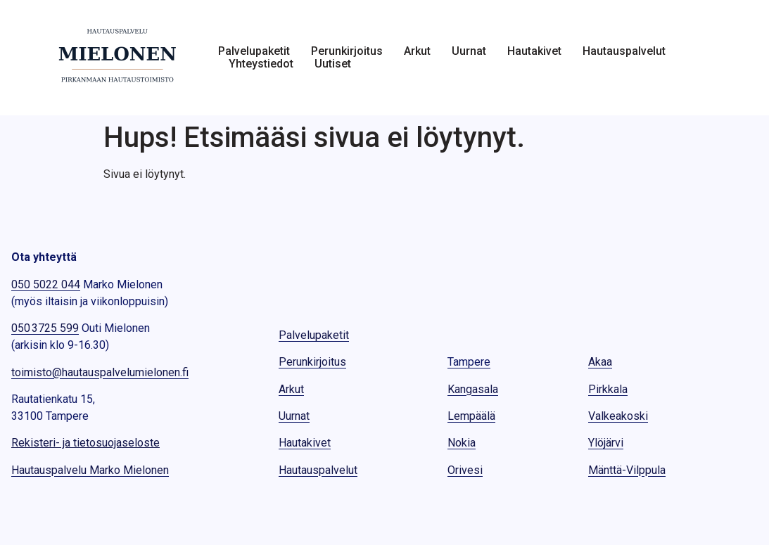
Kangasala (472, 389)
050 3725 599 (45, 328)
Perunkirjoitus (347, 51)
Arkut (417, 51)
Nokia (461, 442)
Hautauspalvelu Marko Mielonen (90, 470)
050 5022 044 (45, 284)
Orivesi (465, 470)
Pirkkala (608, 389)
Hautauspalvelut (624, 51)
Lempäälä (471, 416)
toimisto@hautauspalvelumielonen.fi (100, 372)
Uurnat (469, 51)
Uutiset (332, 64)
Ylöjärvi (605, 442)
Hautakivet (534, 51)
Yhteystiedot (261, 64)
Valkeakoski (618, 416)
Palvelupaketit (254, 51)
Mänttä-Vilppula (627, 470)
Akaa (600, 361)
